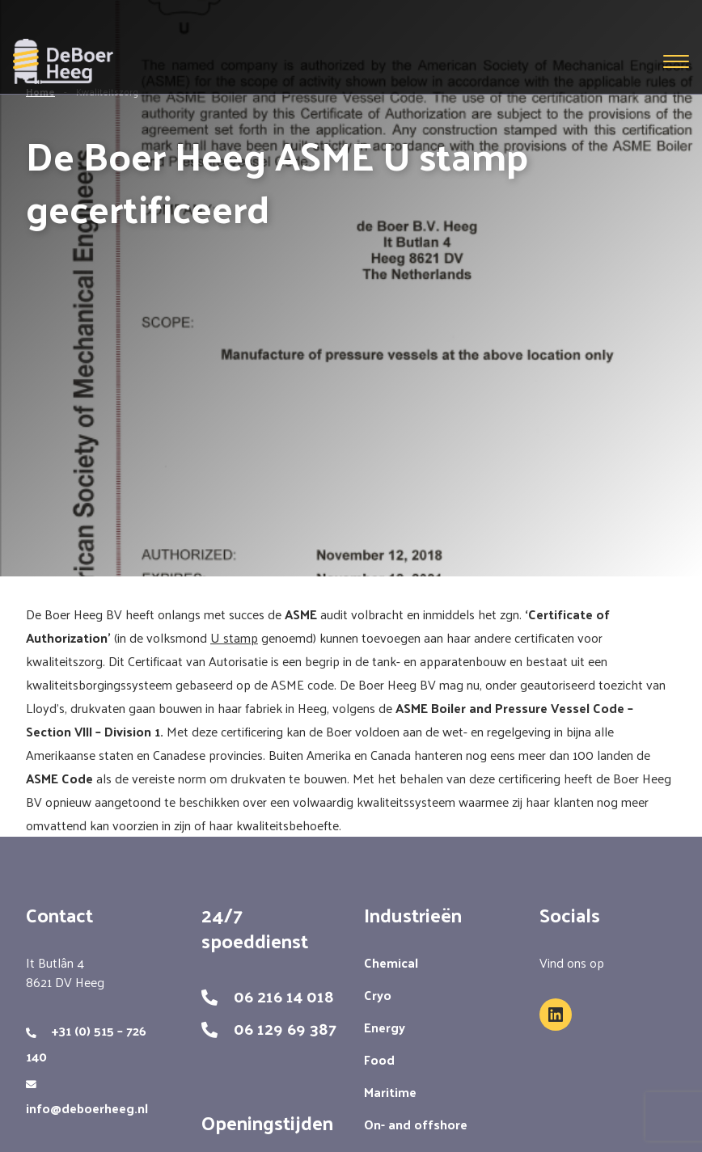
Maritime (390, 1091)
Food (379, 1059)
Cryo (377, 994)
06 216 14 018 (284, 996)
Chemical (391, 962)
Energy (384, 1027)
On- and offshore (415, 1124)
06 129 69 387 (285, 1028)
